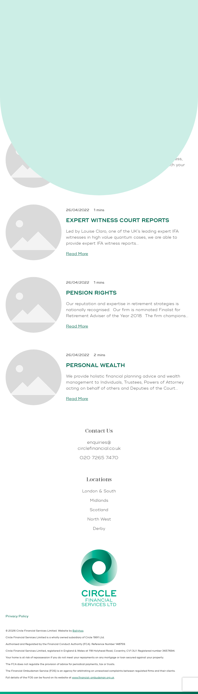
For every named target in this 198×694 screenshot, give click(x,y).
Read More (77, 253)
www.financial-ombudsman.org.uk (93, 677)
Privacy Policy (17, 616)
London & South (99, 491)
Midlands (99, 500)
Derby (99, 528)
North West (99, 519)
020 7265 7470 (99, 458)
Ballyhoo (77, 630)
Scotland (99, 509)
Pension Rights (91, 292)
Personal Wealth (95, 365)
